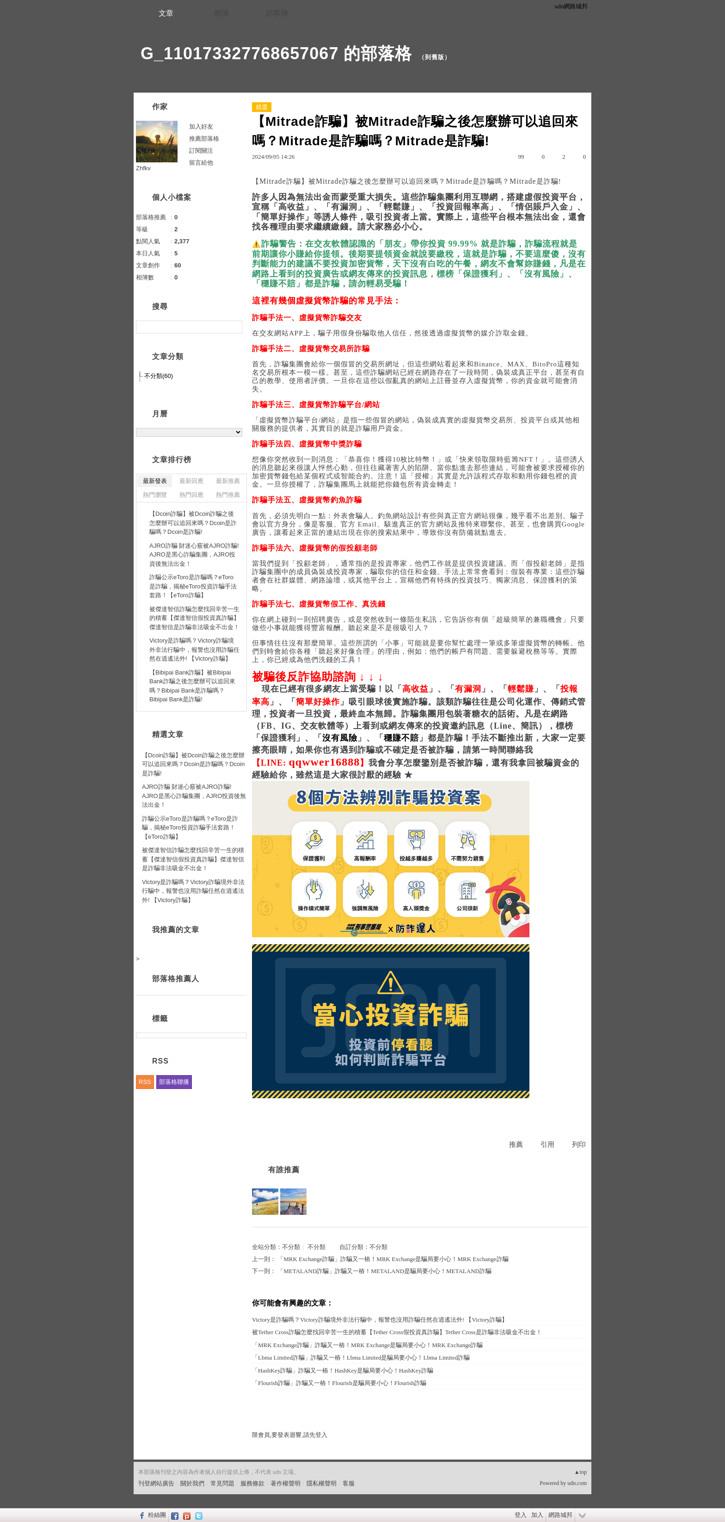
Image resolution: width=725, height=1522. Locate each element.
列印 (579, 1144)
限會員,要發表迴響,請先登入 (289, 1434)
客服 (349, 1483)
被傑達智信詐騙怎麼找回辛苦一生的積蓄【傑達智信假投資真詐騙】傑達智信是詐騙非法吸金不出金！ (194, 618)
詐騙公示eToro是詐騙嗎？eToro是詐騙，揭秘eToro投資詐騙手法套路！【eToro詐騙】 (193, 586)
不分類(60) (158, 375)
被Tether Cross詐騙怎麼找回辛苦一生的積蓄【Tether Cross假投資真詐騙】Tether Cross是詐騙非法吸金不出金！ (397, 1332)
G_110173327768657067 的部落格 (276, 53)
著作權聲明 (285, 1483)
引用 (547, 1144)
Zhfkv (143, 168)
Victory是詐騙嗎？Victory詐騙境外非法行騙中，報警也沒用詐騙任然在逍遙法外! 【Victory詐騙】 (380, 1319)
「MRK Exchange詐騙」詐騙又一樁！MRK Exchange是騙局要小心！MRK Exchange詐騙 (392, 1259)
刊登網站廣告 (156, 1483)
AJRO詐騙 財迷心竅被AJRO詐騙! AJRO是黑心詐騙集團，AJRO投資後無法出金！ (194, 554)
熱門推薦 (228, 494)
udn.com (577, 1483)
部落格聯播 (174, 1081)
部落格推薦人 (175, 979)
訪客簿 (277, 13)
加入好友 (201, 126)
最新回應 (191, 480)
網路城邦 (560, 1514)
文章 (166, 13)
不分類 (291, 1247)
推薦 (516, 1144)
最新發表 (155, 480)
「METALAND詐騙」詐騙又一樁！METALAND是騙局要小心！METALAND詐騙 (384, 1271)
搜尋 (234, 327)
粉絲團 (157, 1514)
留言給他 (201, 162)
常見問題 (222, 1483)
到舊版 (434, 57)
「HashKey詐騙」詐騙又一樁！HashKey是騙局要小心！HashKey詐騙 (342, 1370)
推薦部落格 (204, 138)
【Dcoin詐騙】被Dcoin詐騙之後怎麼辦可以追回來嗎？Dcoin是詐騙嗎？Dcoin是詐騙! (193, 522)
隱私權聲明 (322, 1483)
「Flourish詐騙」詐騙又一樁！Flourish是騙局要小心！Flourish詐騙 (339, 1383)
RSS (145, 1081)
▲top (580, 1472)
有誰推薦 (284, 1170)
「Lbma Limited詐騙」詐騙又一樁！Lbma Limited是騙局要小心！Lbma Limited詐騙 (361, 1357)
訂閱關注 (201, 150)
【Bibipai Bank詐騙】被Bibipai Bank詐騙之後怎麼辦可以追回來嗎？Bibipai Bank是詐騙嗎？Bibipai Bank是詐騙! (192, 686)
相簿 (221, 13)
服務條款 (252, 1483)
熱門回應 (191, 494)
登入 (521, 1514)
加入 (537, 1514)
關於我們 (192, 1483)
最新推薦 (228, 480)
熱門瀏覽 (155, 494)
